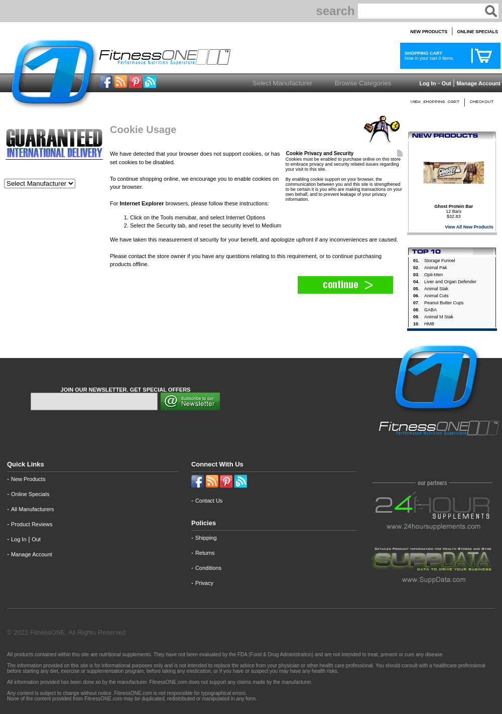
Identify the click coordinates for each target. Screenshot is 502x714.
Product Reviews (32, 524)
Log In (426, 83)
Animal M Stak (438, 316)
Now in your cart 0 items (427, 56)
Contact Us (208, 501)
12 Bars (453, 209)
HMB (429, 323)
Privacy (204, 583)
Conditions (208, 568)
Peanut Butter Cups (444, 302)
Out (446, 83)
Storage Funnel (439, 260)
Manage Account (477, 83)
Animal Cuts (436, 295)
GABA (430, 309)
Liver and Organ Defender (450, 281)
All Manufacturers (32, 509)
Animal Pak (435, 267)
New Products (28, 479)
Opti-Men (433, 274)
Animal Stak (436, 288)
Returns (205, 553)
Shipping (206, 538)
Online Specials (30, 494)
